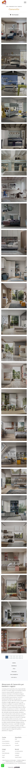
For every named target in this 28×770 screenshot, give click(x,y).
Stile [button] (14, 668)
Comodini (17, 745)
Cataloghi (17, 755)
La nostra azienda (19, 751)
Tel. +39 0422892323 (18, 761)
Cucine (3, 739)
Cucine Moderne (5, 741)
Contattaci (17, 753)
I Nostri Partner (18, 757)
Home (7, 6)
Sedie (3, 757)
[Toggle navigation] (25, 2)
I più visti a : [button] (14, 677)
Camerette (20, 6)
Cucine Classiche (5, 743)
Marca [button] (14, 663)
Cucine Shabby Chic (6, 745)
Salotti (3, 751)
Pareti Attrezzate (5, 753)
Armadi (16, 743)
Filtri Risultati (14, 14)
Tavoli (3, 755)
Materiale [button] (14, 666)
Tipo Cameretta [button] (14, 674)
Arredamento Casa (13, 6)
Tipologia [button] (14, 671)
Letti (16, 739)
